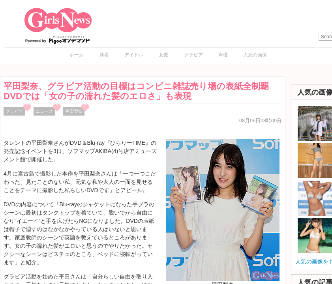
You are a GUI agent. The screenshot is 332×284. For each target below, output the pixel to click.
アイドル (133, 55)
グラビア (193, 55)
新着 (104, 55)
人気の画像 (255, 55)
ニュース (44, 111)
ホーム (76, 55)
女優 (163, 55)
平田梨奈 (74, 111)
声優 (223, 55)
